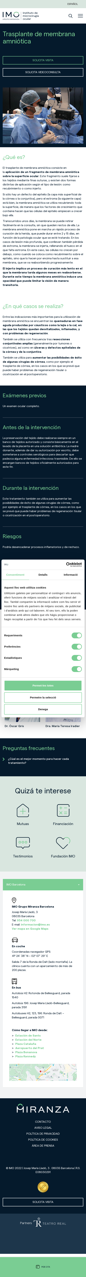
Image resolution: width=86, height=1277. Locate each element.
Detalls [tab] (43, 574)
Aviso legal (43, 1127)
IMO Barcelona (43, 884)
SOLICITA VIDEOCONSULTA (43, 72)
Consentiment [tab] (15, 574)
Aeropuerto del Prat (29, 1048)
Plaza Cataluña (25, 1043)
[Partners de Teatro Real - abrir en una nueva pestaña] (43, 1234)
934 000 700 (26, 920)
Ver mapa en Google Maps (30, 928)
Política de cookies (43, 1139)
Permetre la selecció (43, 697)
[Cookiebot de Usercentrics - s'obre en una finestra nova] (66, 564)
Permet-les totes (43, 685)
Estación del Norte (28, 1039)
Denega (43, 709)
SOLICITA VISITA (43, 60)
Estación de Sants (28, 1035)
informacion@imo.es (35, 924)
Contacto (43, 1121)
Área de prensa (43, 1145)
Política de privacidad (43, 1133)
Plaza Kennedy (25, 1056)
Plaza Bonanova (26, 1052)
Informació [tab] (71, 574)
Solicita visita (43, 1202)
